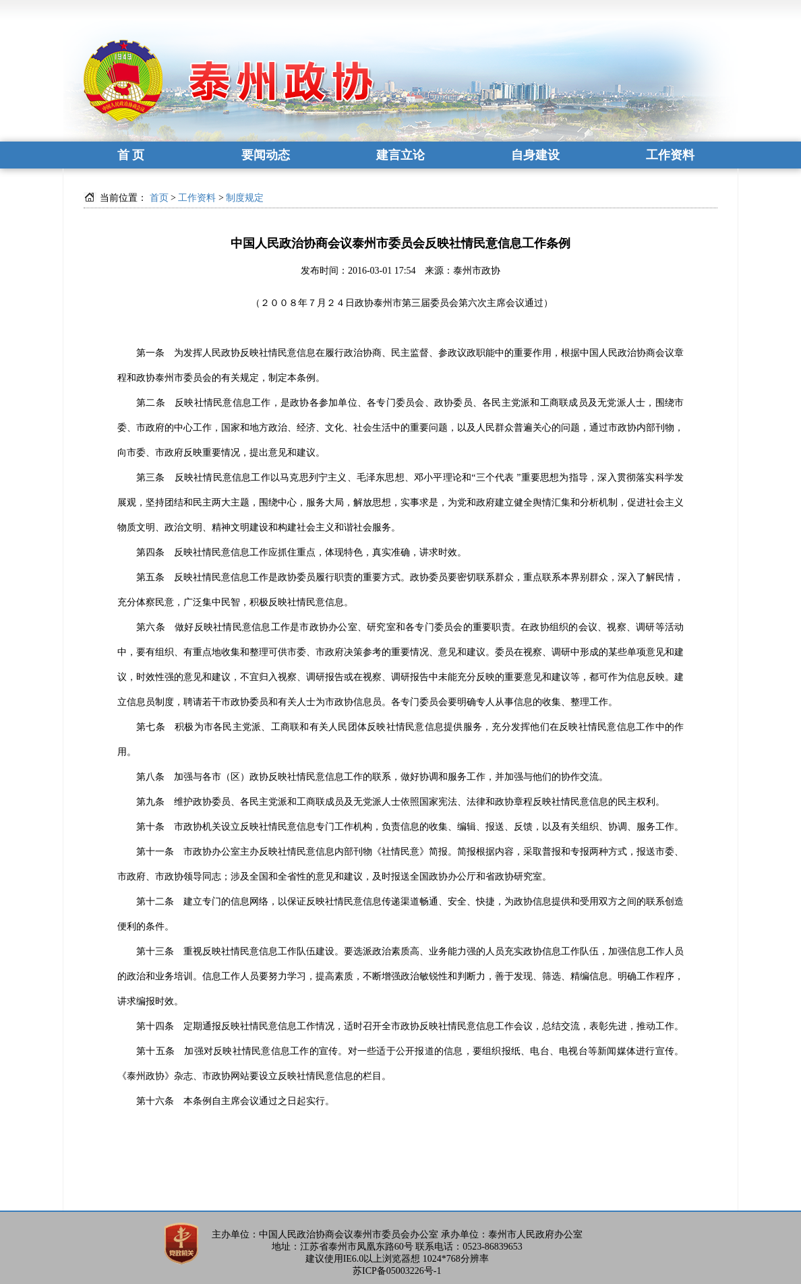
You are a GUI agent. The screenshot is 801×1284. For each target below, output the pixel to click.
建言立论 (400, 155)
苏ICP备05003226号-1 (397, 1271)
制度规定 (245, 198)
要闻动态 (265, 155)
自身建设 (535, 155)
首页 (159, 198)
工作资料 (670, 155)
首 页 (131, 155)
